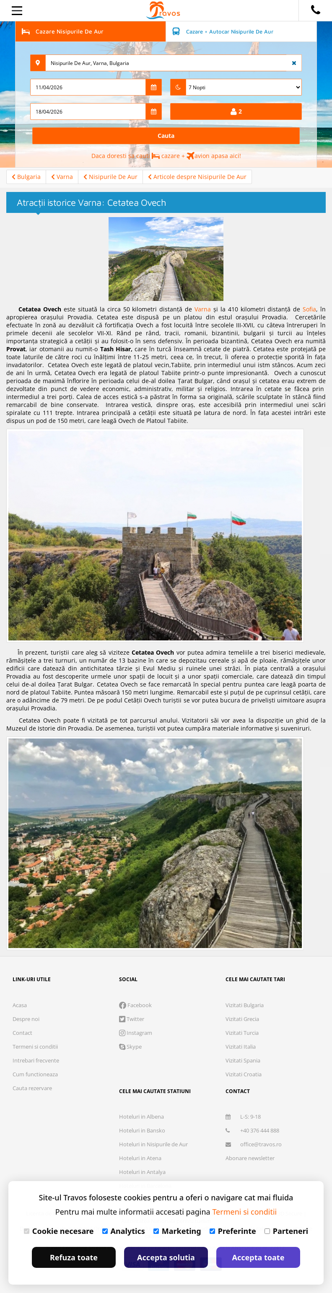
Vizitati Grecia (242, 1019)
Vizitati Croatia (244, 1074)
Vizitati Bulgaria (245, 1005)
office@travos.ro (254, 1144)
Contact (22, 1032)
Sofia (309, 309)
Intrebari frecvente (36, 1060)
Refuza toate (74, 1257)
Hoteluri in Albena (141, 1116)
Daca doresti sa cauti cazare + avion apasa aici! (166, 156)
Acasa (20, 1005)
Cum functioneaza (35, 1074)
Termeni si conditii (35, 1046)
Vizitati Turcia (242, 1032)
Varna (62, 177)
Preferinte (233, 1231)
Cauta (166, 136)
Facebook (135, 1005)
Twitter (131, 1019)
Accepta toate (258, 1257)
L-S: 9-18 (243, 1116)
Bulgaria (26, 177)
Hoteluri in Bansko (142, 1130)
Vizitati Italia (241, 1046)
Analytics (123, 1231)
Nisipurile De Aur (110, 177)
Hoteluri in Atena (140, 1158)
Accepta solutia (166, 1257)
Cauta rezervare (32, 1088)
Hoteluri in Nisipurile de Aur (153, 1144)
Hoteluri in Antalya (142, 1172)
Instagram (135, 1032)
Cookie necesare (59, 1231)
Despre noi (26, 1019)
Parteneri (286, 1231)
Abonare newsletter (250, 1158)
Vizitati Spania (243, 1060)
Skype (130, 1046)
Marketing (177, 1231)
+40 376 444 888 (252, 1130)
